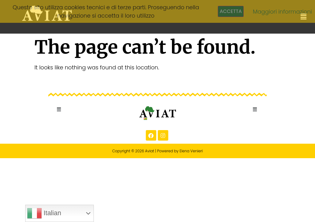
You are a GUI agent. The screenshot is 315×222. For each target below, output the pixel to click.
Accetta (231, 11)
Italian (44, 213)
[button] (59, 109)
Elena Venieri (191, 151)
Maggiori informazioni (282, 11)
